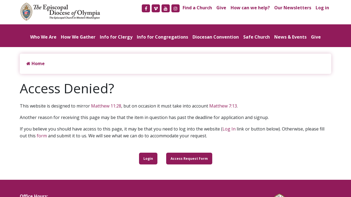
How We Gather (78, 37)
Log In (229, 129)
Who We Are (43, 37)
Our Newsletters (292, 8)
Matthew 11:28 (106, 106)
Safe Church (256, 37)
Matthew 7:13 (223, 106)
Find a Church (197, 8)
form (42, 136)
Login (148, 158)
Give (221, 8)
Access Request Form (189, 158)
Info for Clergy (116, 37)
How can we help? (250, 8)
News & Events (290, 37)
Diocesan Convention (216, 37)
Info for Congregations (162, 37)
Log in (322, 8)
